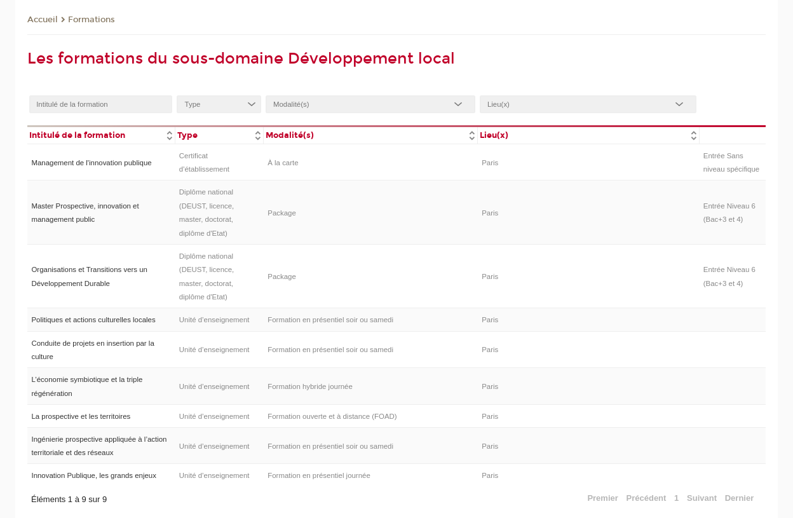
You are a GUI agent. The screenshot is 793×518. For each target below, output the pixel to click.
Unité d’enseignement (214, 320)
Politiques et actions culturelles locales (93, 320)
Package (282, 213)
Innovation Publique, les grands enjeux (93, 475)
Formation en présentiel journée (319, 475)
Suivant (702, 498)
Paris (490, 163)
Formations (91, 20)
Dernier (739, 498)
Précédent (647, 498)
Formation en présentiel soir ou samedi (330, 320)
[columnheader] (101, 134)
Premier (602, 498)
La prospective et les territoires (80, 416)
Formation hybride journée (310, 386)
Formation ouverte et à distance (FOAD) (332, 416)
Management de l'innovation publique (91, 163)
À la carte (283, 163)
